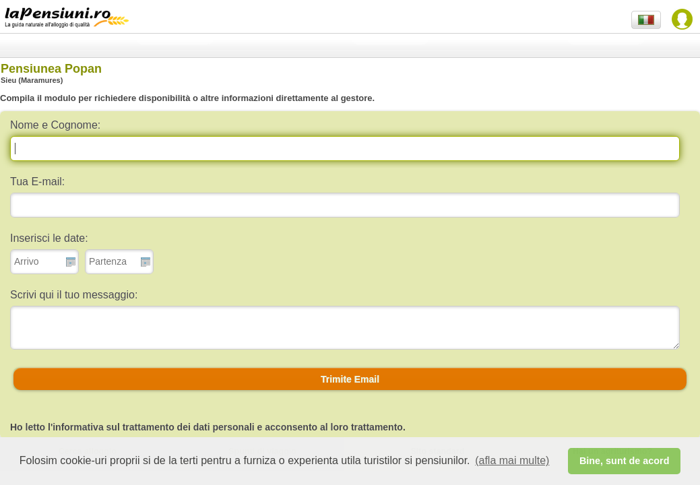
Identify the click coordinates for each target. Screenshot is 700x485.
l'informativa (76, 427)
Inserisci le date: (49, 238)
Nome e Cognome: (55, 125)
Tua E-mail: (37, 181)
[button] (350, 379)
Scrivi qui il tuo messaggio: (73, 294)
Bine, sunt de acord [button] (624, 460)
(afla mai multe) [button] (512, 460)
